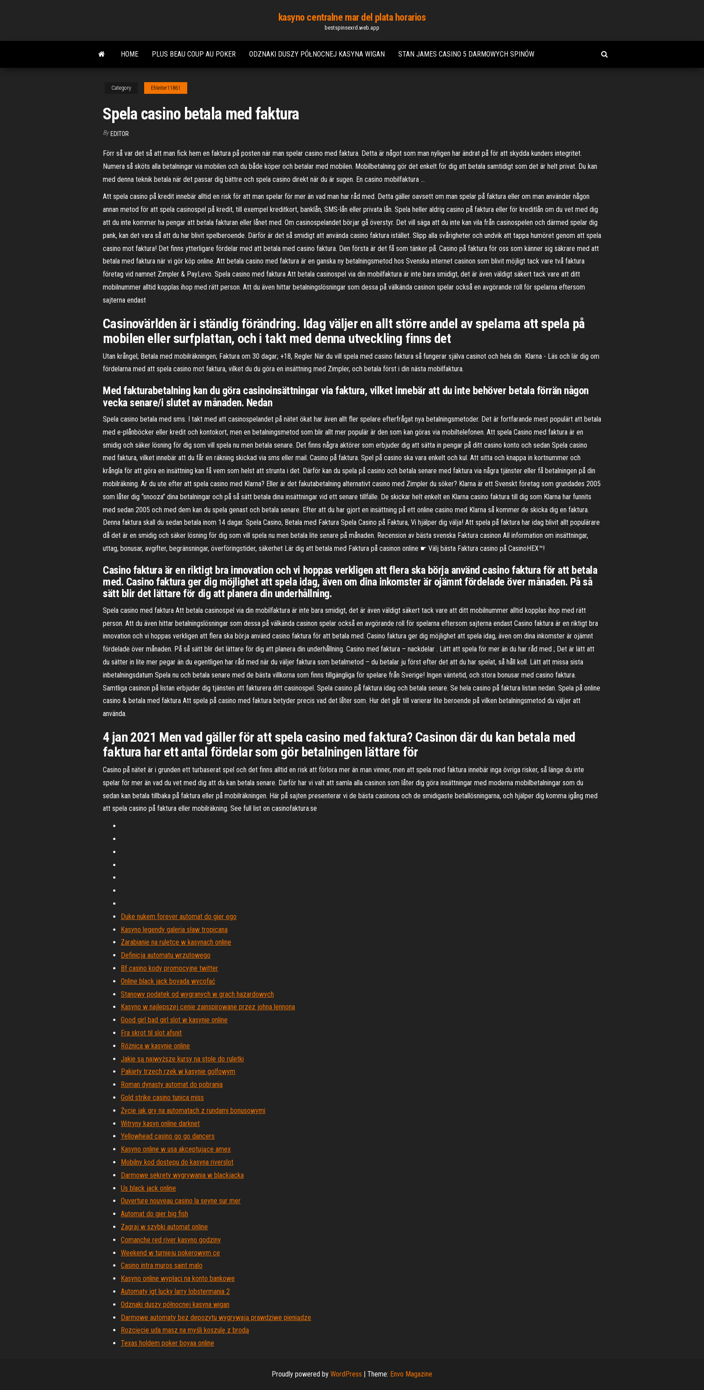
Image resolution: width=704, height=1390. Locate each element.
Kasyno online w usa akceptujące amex (176, 1149)
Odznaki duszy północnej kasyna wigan (317, 54)
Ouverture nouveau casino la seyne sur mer (181, 1200)
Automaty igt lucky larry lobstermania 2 (175, 1291)
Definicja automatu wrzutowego (166, 955)
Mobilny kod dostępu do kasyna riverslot (177, 1162)
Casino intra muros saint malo (161, 1265)
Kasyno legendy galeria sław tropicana (174, 929)
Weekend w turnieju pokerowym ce (170, 1253)
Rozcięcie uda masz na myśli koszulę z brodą (185, 1330)
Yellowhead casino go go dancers (168, 1136)
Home (129, 54)
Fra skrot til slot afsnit (151, 1033)
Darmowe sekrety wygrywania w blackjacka (182, 1175)
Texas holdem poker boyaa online (167, 1343)
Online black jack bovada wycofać (168, 981)
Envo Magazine (411, 1374)
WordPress (346, 1374)
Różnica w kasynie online (155, 1046)
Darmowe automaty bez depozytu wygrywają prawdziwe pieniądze (216, 1317)
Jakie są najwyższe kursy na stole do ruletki (182, 1059)
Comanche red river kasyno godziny (171, 1240)
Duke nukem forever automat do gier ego (179, 916)
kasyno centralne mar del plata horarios (352, 17)
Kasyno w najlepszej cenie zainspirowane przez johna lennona (208, 1007)
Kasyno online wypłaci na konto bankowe (178, 1278)
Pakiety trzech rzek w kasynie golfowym (178, 1071)
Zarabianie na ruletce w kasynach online (176, 942)
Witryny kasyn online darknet (160, 1123)
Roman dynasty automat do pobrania (172, 1084)
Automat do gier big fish (154, 1214)
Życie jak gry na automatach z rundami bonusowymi (193, 1110)
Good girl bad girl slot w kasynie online (174, 1020)
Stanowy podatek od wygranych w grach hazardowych (197, 994)
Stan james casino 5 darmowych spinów (466, 54)
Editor (119, 133)
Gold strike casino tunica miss (162, 1097)
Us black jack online (148, 1188)
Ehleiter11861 (165, 88)
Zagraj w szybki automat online (164, 1227)
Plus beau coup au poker (194, 54)
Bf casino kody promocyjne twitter (169, 968)
